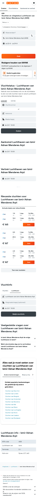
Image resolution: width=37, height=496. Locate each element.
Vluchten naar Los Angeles (13, 410)
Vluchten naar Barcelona (12, 402)
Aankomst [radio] (4, 101)
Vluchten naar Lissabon (12, 415)
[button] (3, 3)
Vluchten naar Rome (11, 413)
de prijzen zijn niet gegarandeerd (11, 481)
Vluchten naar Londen (11, 394)
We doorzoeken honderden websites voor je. (19, 490)
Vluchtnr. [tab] (5, 291)
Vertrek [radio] (13, 101)
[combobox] (6, 22)
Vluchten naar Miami (11, 407)
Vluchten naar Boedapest (12, 418)
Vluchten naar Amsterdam (13, 399)
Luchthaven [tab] (15, 291)
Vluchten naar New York (12, 391)
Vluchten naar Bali (10, 404)
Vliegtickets (5, 466)
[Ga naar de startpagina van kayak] (13, 3)
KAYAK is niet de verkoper (19, 487)
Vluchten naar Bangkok (12, 396)
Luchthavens (14, 466)
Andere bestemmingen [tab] (11, 375)
